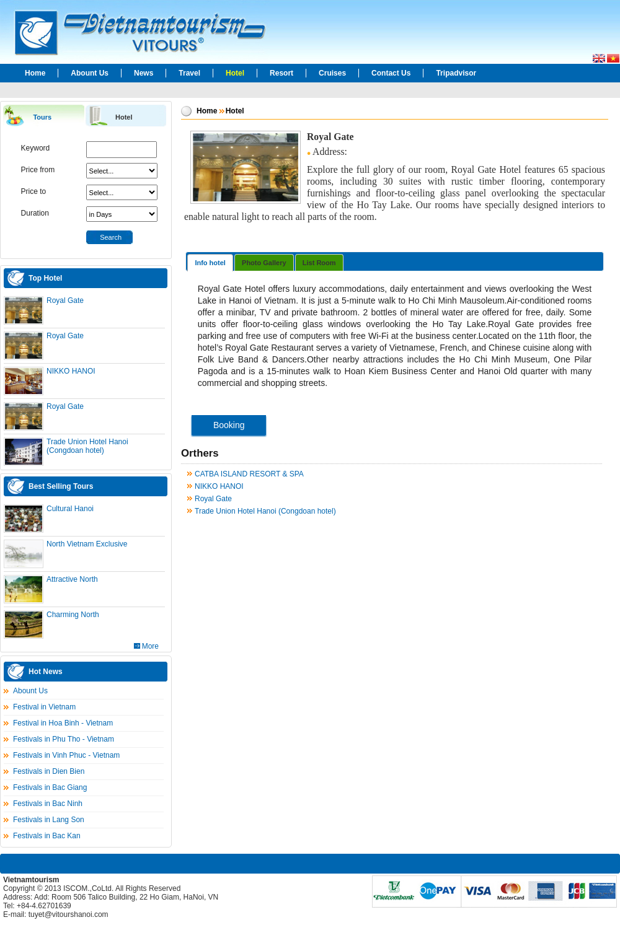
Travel (189, 73)
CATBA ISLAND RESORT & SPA (249, 474)
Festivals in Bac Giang (50, 787)
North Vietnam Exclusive (87, 544)
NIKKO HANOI (70, 371)
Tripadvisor (456, 73)
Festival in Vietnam (44, 707)
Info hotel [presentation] (210, 262)
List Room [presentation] (319, 262)
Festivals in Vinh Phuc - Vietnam (66, 755)
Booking (229, 425)
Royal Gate (65, 300)
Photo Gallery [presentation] (264, 262)
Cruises (332, 73)
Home (35, 73)
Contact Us (390, 73)
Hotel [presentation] (124, 117)
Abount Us (89, 73)
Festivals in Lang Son (48, 819)
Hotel (235, 73)
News (143, 73)
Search (111, 237)
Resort (281, 73)
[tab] (43, 116)
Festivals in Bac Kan (47, 835)
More (150, 646)
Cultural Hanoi (70, 508)
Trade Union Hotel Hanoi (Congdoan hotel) (87, 446)
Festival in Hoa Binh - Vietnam (63, 723)
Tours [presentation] (42, 117)
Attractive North (72, 579)
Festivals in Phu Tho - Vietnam (63, 739)
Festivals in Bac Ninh (47, 803)
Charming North (72, 614)
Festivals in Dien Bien (48, 771)
